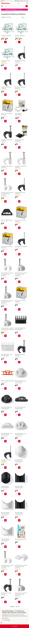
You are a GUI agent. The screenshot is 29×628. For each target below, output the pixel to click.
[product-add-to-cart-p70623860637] (5, 574)
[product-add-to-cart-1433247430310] (19, 42)
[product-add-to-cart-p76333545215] (5, 602)
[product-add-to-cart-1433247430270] (5, 42)
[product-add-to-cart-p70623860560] (5, 336)
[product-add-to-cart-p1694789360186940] (5, 520)
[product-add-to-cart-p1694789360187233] (5, 415)
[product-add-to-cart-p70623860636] (19, 574)
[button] (18, 3)
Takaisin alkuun (6, 620)
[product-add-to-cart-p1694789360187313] (19, 467)
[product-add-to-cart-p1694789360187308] (19, 415)
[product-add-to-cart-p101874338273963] (19, 309)
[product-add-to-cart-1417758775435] (19, 147)
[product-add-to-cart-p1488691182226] (5, 174)
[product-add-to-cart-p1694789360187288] (5, 362)
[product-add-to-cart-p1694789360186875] (5, 547)
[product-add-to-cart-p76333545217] (19, 68)
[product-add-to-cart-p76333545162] (5, 147)
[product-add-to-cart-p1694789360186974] (19, 494)
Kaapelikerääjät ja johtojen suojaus (8, 11)
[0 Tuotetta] (27, 3)
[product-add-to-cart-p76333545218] (19, 362)
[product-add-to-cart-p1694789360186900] (19, 520)
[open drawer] (2, 6)
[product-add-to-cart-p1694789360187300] (19, 336)
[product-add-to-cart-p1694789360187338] (19, 388)
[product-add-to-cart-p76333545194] (5, 467)
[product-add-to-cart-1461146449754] (5, 68)
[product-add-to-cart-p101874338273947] (19, 228)
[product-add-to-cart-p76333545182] (19, 201)
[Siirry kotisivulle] (5, 3)
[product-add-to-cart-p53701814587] (19, 547)
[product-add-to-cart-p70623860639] (19, 282)
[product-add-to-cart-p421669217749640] (19, 121)
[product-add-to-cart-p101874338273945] (5, 121)
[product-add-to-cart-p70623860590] (5, 201)
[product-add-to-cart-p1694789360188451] (5, 388)
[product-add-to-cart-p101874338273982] (5, 254)
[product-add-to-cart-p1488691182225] (19, 174)
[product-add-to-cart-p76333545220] (19, 254)
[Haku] (27, 6)
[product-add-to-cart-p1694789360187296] (5, 441)
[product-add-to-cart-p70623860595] (5, 309)
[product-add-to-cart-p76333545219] (5, 95)
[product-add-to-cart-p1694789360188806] (5, 228)
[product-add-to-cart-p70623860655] (5, 282)
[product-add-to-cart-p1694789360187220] (5, 494)
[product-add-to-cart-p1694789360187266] (19, 441)
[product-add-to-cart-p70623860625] (19, 602)
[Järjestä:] (24, 17)
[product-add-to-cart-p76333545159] (19, 95)
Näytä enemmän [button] (5, 617)
